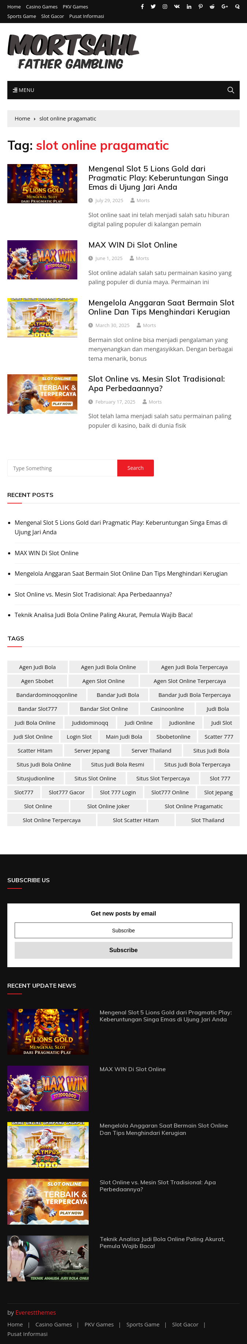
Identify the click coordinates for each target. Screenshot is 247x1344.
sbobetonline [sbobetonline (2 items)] (173, 736)
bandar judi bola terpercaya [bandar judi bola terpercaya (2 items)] (194, 694)
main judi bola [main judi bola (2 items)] (124, 736)
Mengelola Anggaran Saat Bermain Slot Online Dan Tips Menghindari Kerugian (161, 307)
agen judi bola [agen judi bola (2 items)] (37, 667)
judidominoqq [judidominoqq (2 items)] (90, 722)
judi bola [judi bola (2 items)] (218, 708)
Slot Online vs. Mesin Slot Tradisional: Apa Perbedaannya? (156, 383)
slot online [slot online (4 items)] (38, 806)
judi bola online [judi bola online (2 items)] (35, 722)
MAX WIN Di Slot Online (132, 244)
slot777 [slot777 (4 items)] (23, 792)
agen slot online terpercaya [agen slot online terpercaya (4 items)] (190, 680)
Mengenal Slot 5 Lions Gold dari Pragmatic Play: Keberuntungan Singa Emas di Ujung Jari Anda (158, 178)
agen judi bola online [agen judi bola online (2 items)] (108, 667)
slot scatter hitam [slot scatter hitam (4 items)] (136, 820)
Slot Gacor (52, 16)
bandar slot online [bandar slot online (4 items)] (104, 708)
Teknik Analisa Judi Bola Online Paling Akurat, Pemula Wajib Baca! (104, 615)
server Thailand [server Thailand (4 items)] (152, 750)
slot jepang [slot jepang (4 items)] (218, 792)
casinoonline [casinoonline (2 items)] (167, 708)
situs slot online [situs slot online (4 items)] (95, 778)
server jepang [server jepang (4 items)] (92, 750)
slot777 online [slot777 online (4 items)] (170, 792)
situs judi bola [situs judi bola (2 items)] (211, 750)
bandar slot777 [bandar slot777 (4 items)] (37, 708)
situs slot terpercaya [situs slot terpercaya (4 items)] (163, 778)
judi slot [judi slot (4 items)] (221, 722)
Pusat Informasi (86, 16)
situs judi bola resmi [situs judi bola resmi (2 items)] (117, 764)
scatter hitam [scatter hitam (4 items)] (35, 750)
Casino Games (42, 6)
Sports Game (21, 16)
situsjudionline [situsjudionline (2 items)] (35, 778)
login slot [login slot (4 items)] (79, 736)
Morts (143, 200)
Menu (23, 89)
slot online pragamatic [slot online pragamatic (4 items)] (194, 806)
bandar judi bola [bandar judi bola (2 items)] (118, 694)
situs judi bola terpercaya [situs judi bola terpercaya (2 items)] (197, 764)
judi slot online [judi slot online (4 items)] (33, 736)
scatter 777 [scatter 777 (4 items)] (218, 736)
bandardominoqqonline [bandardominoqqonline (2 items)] (46, 694)
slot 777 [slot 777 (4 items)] (220, 778)
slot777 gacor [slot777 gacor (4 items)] (67, 792)
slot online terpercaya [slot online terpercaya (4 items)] (52, 820)
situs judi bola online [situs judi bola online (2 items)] (43, 764)
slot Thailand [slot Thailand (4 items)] (207, 820)
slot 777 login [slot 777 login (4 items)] (118, 792)
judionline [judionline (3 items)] (182, 722)
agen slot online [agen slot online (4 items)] (103, 680)
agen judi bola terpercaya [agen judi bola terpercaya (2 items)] (194, 667)
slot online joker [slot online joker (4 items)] (108, 806)
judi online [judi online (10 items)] (139, 722)
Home (14, 6)
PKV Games (75, 6)
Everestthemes (35, 1312)
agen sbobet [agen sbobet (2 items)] (37, 680)
